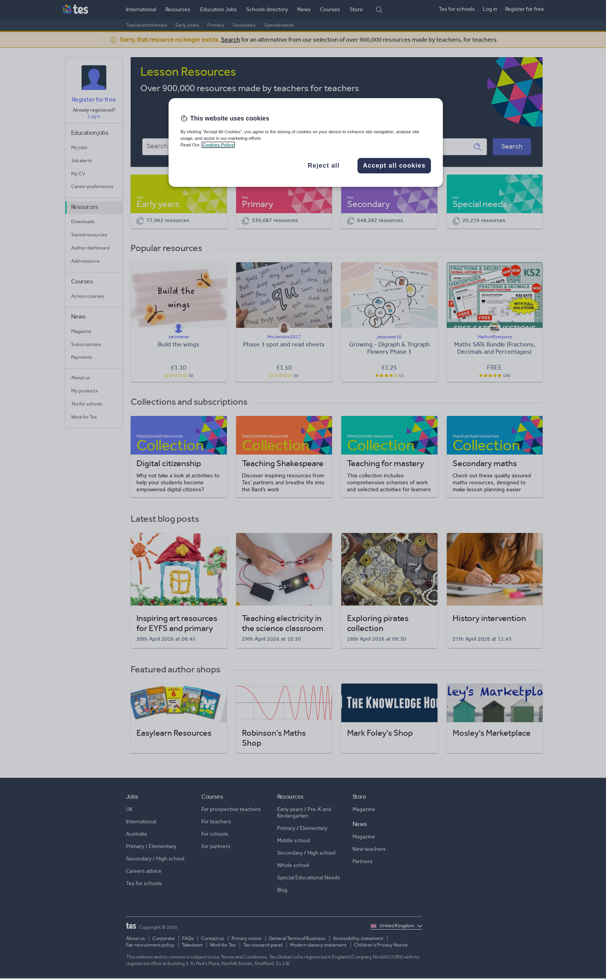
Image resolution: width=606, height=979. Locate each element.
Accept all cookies (394, 165)
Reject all (324, 165)
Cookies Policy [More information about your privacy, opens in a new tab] (218, 145)
